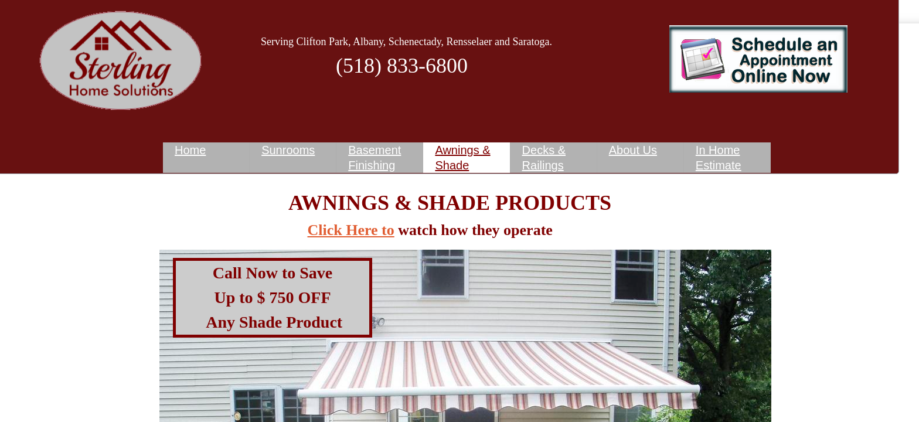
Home (190, 150)
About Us (633, 150)
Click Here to (351, 230)
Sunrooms (288, 150)
